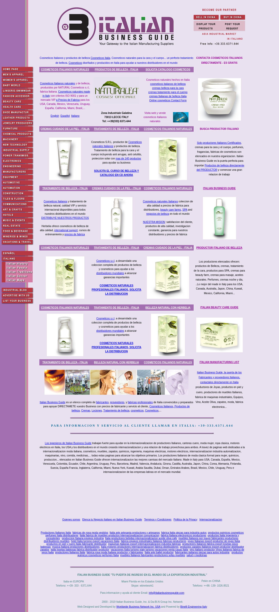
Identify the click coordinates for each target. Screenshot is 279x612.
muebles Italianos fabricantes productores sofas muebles (152, 555)
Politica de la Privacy (185, 519)
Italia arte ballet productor (159, 552)
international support (66, 230)
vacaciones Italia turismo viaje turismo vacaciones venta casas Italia (149, 549)
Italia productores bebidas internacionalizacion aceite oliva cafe (141, 538)
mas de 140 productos (128, 158)
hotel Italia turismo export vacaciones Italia (95, 541)
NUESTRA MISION (154, 222)
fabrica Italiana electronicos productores (183, 535)
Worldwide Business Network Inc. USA (138, 606)
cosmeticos (137, 410)
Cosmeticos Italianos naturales (57, 83)
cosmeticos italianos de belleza (168, 84)
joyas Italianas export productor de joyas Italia (214, 541)
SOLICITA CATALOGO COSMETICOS (168, 69)
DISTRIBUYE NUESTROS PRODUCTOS (65, 218)
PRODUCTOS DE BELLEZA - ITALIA (116, 69)
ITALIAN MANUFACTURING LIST (219, 362)
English (55, 115)
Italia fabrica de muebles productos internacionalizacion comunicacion (119, 535)
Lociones (97, 410)
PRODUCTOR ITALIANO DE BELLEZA (219, 247)
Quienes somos (71, 519)
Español (65, 115)
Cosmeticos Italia (100, 58)
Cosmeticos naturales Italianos (160, 201)
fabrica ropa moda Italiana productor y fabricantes (115, 552)
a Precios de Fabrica (68, 99)
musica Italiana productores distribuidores (76, 546)
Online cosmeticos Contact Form (167, 100)
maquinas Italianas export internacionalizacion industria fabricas (144, 544)
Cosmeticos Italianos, (162, 406)
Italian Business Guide (52, 402)
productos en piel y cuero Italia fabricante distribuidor (77, 544)
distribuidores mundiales (110, 273)
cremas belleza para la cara (168, 88)
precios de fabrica (75, 234)
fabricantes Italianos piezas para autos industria (202, 552)
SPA (184, 209)
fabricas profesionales (140, 402)
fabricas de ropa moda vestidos (90, 532)
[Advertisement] (143, 496)
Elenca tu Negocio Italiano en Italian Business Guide (112, 519)
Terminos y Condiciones (157, 519)
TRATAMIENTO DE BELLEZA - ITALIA (116, 129)
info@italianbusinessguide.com (166, 592)
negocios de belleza (157, 213)
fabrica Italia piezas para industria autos (183, 532)
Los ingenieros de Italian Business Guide (68, 443)
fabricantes (102, 402)
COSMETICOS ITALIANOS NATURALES (65, 69)
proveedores (117, 402)
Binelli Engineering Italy (193, 606)
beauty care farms (170, 209)
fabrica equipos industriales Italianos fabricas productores (153, 541)
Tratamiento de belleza (116, 410)
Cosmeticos (75, 62)
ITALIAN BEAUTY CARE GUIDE (219, 307)
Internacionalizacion (211, 519)
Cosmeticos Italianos (55, 201)
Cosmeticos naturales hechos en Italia (168, 79)
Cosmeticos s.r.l (105, 260)
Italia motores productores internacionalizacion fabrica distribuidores (139, 546)
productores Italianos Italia (70, 552)
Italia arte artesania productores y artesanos (135, 532)
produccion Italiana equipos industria (83, 538)
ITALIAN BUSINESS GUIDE (219, 188)
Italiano (75, 115)
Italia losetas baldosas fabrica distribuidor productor (80, 549)
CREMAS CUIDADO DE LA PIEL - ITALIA (65, 129)
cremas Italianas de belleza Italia (167, 96)
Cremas (85, 410)
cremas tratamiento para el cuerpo (167, 92)
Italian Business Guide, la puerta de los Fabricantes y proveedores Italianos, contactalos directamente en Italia (219, 377)
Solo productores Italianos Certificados (219, 142)
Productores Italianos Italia (56, 532)
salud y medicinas (196, 555)
